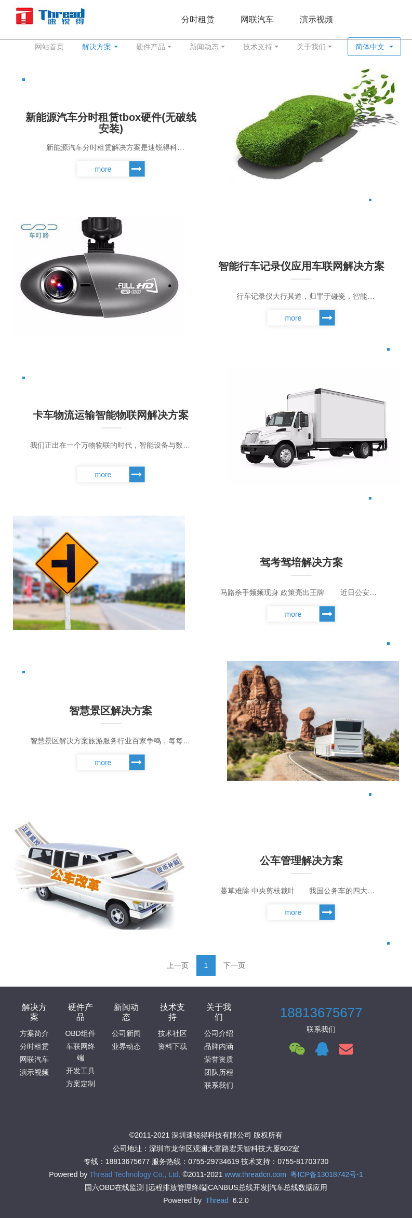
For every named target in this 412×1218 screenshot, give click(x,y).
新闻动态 (204, 47)
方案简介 (34, 1033)
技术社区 (172, 1033)
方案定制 (80, 1083)
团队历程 (218, 1072)
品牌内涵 (218, 1046)
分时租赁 (34, 1046)
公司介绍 (218, 1033)
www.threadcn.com (255, 1174)
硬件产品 (150, 47)
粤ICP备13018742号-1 (326, 1174)
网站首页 (49, 47)
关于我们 (311, 47)
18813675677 (321, 1012)
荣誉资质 (218, 1059)
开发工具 (80, 1071)
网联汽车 (34, 1059)
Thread (217, 1200)
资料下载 (172, 1046)
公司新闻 (126, 1033)
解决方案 (96, 47)
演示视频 (34, 1072)
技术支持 (257, 47)
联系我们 (218, 1085)
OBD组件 (80, 1033)
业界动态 (126, 1046)
